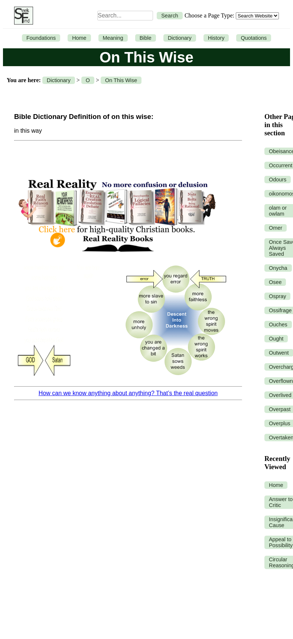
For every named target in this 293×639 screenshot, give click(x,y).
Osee (275, 282)
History (216, 38)
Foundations (41, 38)
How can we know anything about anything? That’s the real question (128, 393)
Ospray (277, 296)
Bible (146, 38)
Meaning (113, 38)
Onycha (278, 268)
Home (79, 38)
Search (169, 16)
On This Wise (121, 80)
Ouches (278, 324)
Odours (277, 180)
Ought (276, 339)
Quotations (254, 38)
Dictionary (180, 38)
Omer (275, 228)
